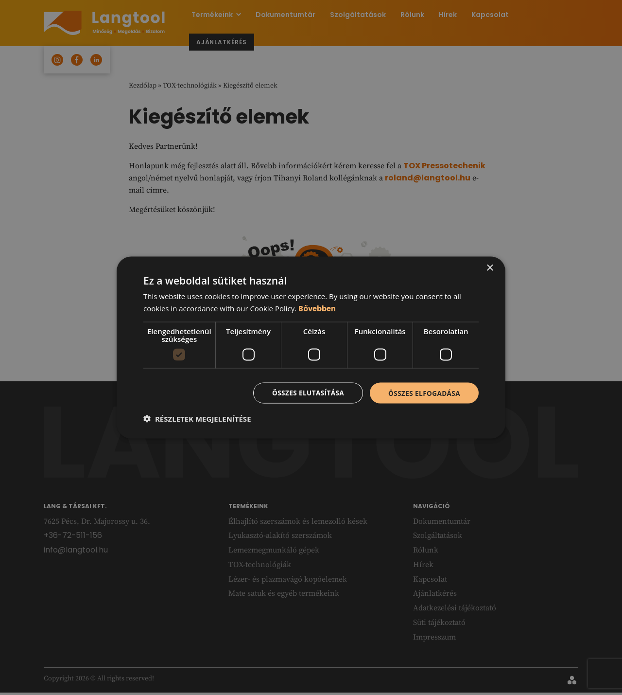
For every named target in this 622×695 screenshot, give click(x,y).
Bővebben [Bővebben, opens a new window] (318, 308)
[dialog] (311, 347)
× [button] (489, 267)
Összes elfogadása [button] (423, 392)
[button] (197, 419)
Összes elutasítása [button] (305, 392)
